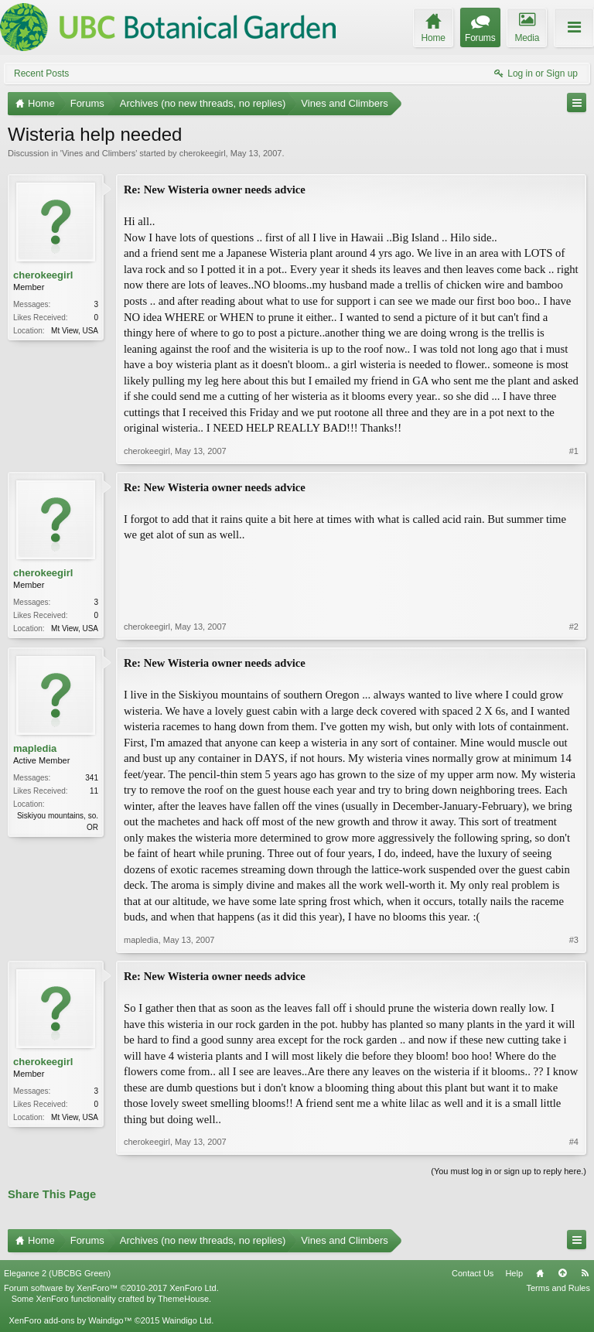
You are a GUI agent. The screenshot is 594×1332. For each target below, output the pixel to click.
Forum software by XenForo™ (111, 1288)
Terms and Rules (558, 1288)
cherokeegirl (202, 153)
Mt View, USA (74, 330)
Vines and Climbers (98, 153)
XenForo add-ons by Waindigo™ (70, 1320)
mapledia (34, 748)
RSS (584, 1273)
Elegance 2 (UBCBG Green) (57, 1273)
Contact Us (472, 1273)
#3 (574, 939)
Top (562, 1273)
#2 (574, 626)
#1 (574, 451)
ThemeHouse (183, 1298)
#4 (574, 1141)
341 (91, 778)
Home (539, 1273)
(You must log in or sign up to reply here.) (508, 1171)
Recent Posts (41, 73)
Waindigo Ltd (186, 1320)
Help (514, 1273)
